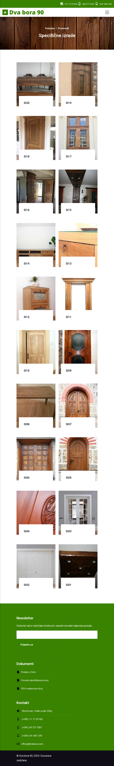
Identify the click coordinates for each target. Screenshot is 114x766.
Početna (50, 28)
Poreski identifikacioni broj (34, 680)
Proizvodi (63, 28)
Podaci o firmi (28, 672)
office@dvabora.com (30, 744)
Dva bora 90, (26, 755)
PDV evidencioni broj (32, 688)
